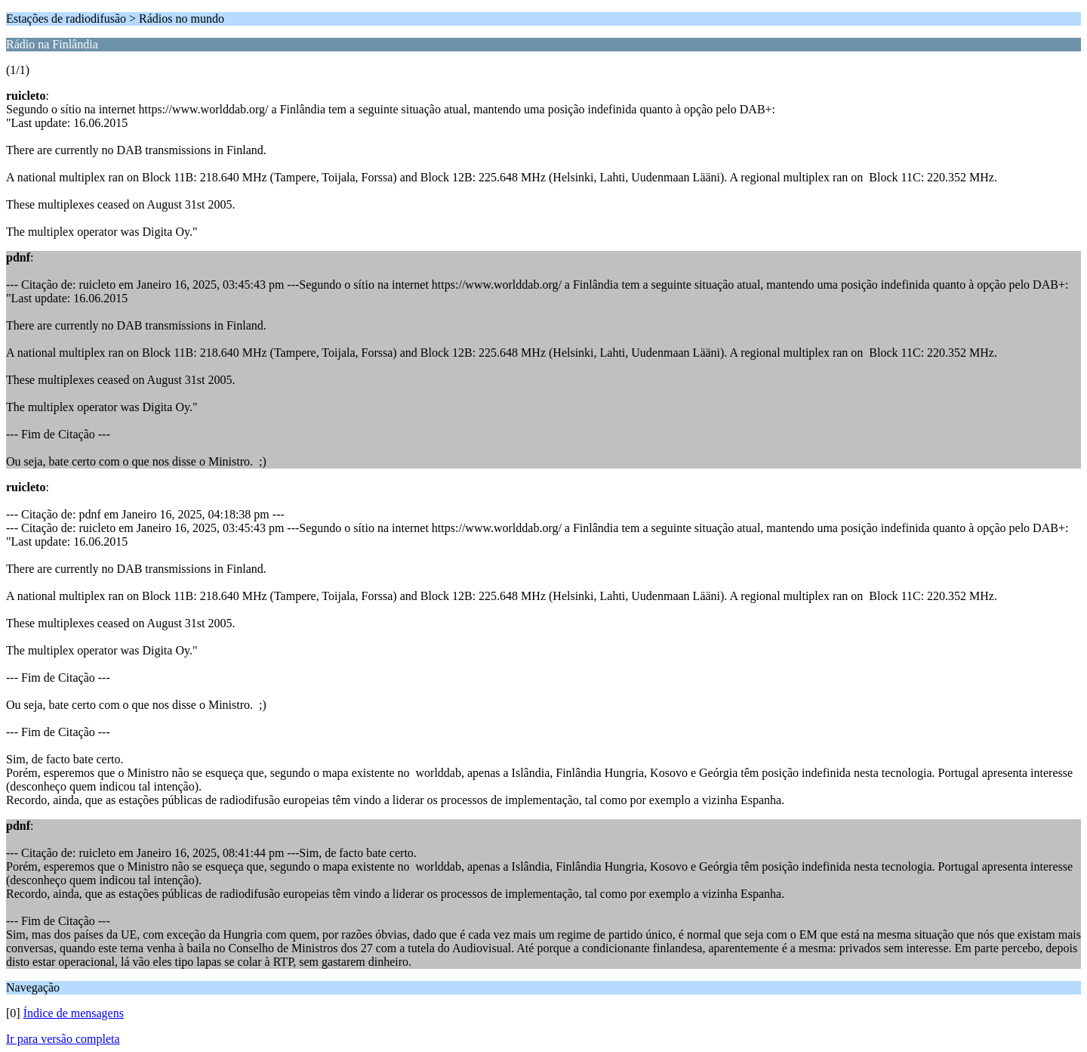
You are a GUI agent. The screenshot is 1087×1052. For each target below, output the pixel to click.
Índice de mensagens (73, 1013)
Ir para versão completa (63, 1038)
